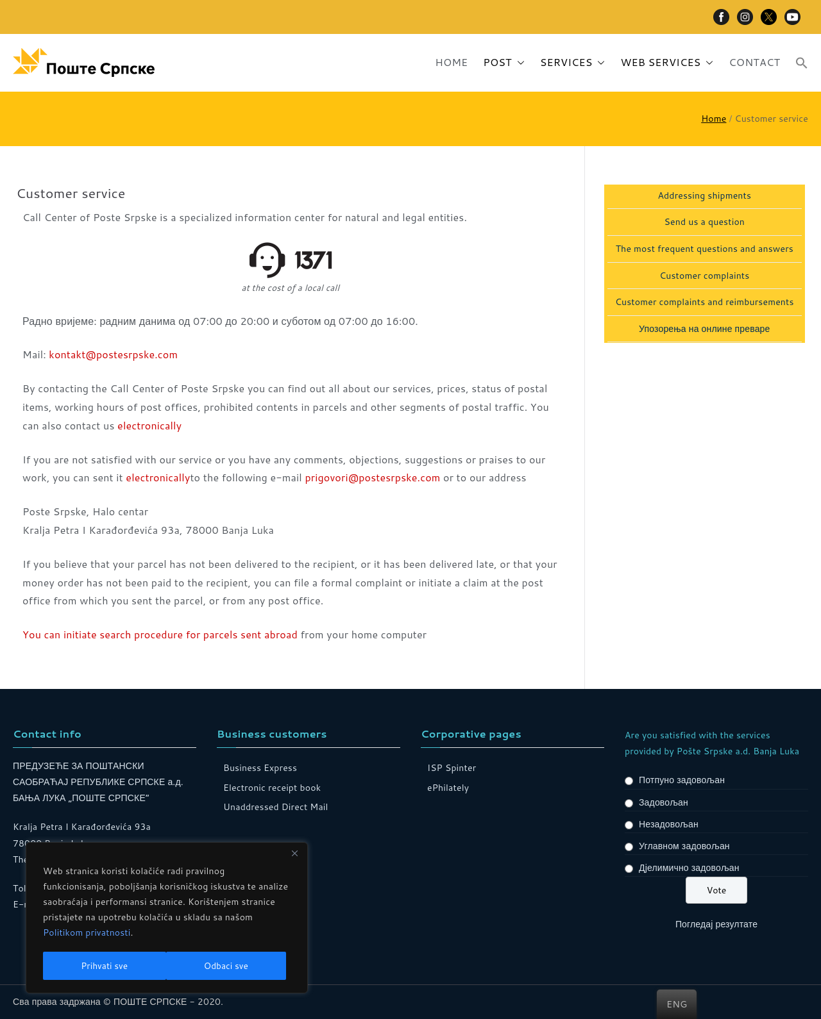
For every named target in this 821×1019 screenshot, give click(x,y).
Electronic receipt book (272, 787)
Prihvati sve (229, 965)
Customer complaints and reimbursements (704, 302)
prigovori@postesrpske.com (372, 477)
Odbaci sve (103, 965)
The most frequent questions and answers (704, 249)
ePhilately (448, 787)
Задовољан (663, 802)
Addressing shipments (704, 196)
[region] (167, 918)
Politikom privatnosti (87, 933)
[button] (518, 62)
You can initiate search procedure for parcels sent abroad (160, 634)
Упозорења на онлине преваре (704, 329)
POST (503, 62)
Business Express (260, 767)
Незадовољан (668, 824)
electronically (149, 425)
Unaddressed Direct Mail (275, 806)
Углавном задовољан (684, 846)
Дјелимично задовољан (689, 867)
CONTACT (754, 61)
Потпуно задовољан (682, 780)
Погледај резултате (716, 924)
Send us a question (704, 222)
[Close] (294, 854)
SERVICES (572, 62)
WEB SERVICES (666, 62)
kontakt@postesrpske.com (113, 354)
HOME (451, 61)
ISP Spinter (451, 767)
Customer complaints (704, 276)
